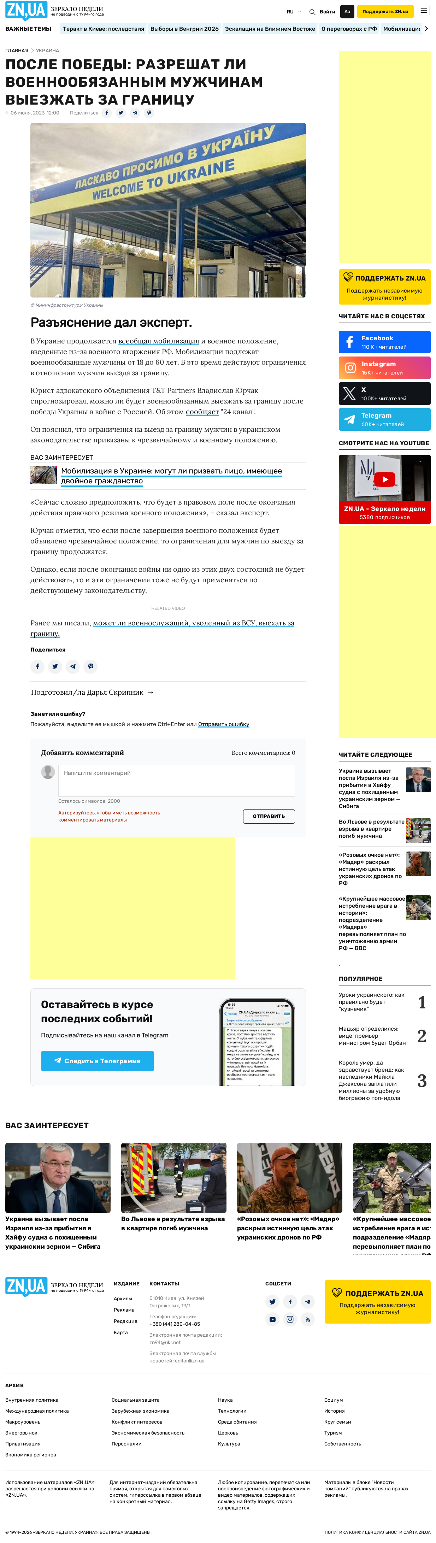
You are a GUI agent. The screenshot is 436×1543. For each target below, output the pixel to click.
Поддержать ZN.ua (385, 11)
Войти (327, 12)
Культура (229, 1444)
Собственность (342, 1444)
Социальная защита (136, 1400)
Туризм (333, 1433)
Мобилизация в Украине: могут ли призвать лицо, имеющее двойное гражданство (171, 475)
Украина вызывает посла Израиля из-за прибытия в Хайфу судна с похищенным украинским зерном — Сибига (369, 788)
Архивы (123, 1299)
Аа (347, 11)
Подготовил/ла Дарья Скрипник (87, 692)
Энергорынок (21, 1433)
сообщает (202, 411)
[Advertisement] (132, 908)
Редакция (125, 1321)
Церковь (228, 1433)
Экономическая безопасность (148, 1433)
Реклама (124, 1310)
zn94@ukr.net (165, 1342)
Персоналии (127, 1444)
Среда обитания (237, 1422)
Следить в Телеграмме (97, 1061)
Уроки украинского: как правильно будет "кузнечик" (372, 1001)
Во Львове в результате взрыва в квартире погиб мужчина (372, 828)
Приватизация (23, 1444)
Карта (121, 1333)
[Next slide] (425, 29)
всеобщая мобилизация (158, 340)
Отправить (269, 816)
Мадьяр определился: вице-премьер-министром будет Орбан (372, 1035)
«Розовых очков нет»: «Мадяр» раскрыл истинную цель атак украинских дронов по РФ (370, 869)
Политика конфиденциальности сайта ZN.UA (378, 1532)
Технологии (232, 1411)
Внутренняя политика (32, 1400)
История (334, 1411)
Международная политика (37, 1411)
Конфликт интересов (137, 1422)
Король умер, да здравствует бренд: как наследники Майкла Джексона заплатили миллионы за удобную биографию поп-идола (371, 1080)
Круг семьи (337, 1422)
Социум (333, 1400)
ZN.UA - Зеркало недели (384, 509)
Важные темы (28, 29)
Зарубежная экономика (141, 1411)
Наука (225, 1400)
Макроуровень (22, 1422)
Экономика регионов (30, 1455)
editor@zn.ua (190, 1361)
